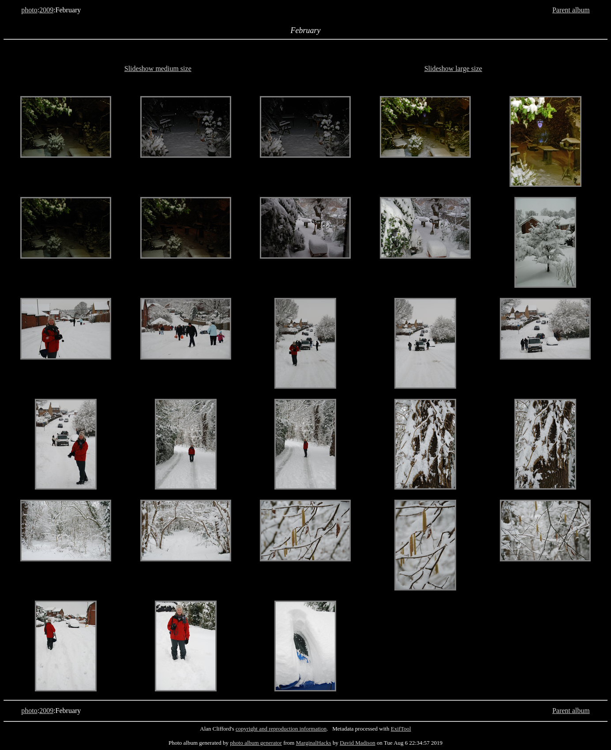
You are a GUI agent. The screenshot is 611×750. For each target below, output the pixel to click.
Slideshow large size (453, 68)
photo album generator (256, 742)
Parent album (571, 10)
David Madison (357, 742)
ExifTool (401, 728)
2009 (46, 10)
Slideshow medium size (157, 68)
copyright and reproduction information (281, 728)
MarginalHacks (313, 742)
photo (29, 10)
